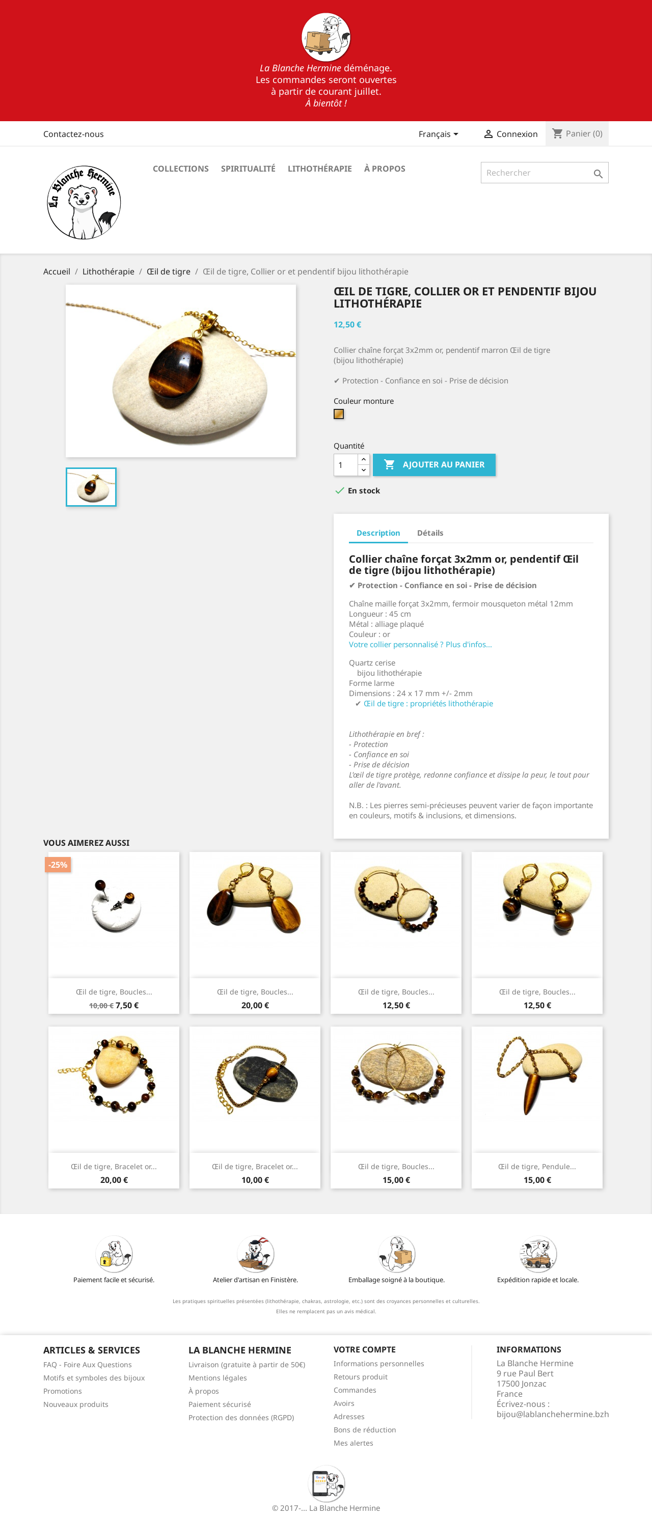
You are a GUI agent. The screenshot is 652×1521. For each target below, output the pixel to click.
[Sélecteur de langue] (440, 135)
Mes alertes (353, 1443)
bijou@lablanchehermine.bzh (553, 1414)
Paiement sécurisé (219, 1404)
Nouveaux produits (75, 1404)
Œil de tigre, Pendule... (537, 1166)
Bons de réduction (365, 1429)
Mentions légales (217, 1377)
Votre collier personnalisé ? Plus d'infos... (420, 644)
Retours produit (361, 1376)
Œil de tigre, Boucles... (114, 992)
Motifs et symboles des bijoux (94, 1377)
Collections (181, 168)
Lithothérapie (320, 168)
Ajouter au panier (434, 465)
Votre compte (365, 1349)
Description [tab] (378, 533)
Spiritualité (248, 168)
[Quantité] (346, 465)
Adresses (349, 1416)
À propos (384, 168)
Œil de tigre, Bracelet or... (114, 1166)
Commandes (355, 1390)
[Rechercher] (545, 172)
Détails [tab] (430, 533)
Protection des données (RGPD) (241, 1417)
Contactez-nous (73, 134)
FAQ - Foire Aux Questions (87, 1364)
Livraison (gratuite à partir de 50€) (246, 1364)
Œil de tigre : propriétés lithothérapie (428, 703)
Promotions (62, 1391)
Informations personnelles (379, 1363)
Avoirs (344, 1403)
